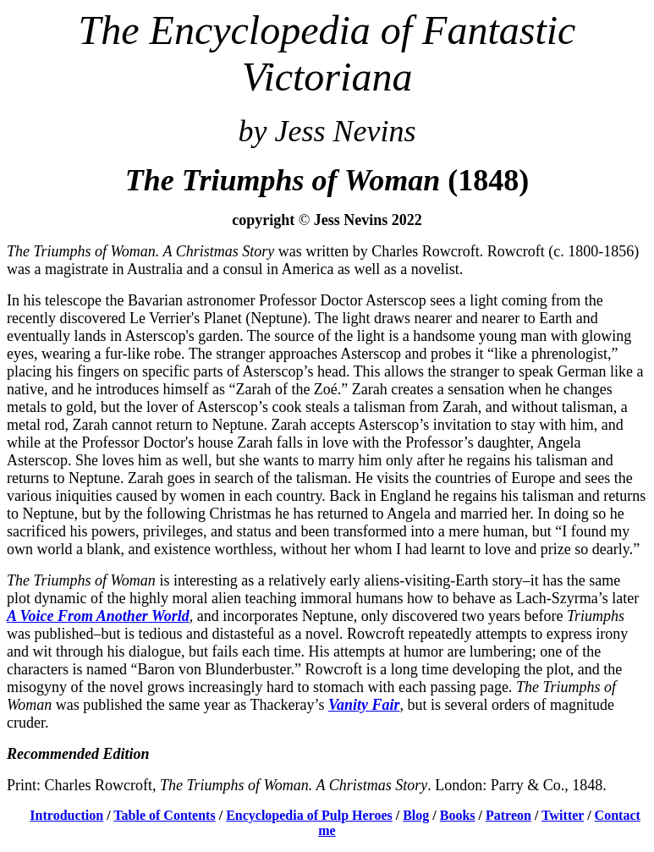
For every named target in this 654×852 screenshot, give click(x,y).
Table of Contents (164, 815)
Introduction (66, 815)
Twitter (562, 815)
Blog (416, 815)
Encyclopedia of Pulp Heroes (309, 815)
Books (457, 815)
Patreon (508, 815)
